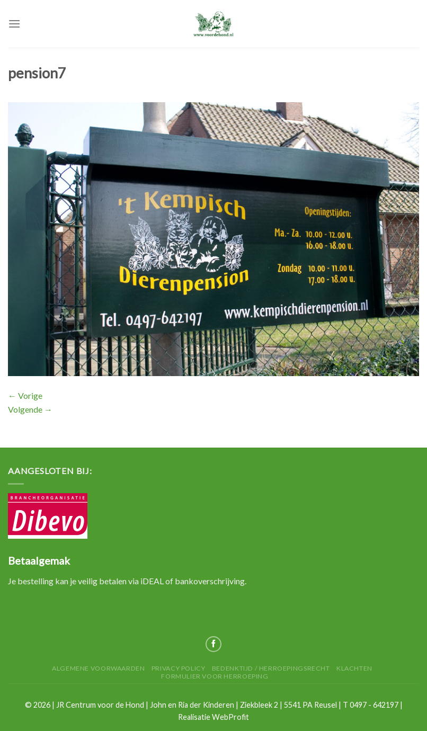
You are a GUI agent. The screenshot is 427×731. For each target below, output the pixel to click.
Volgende (30, 409)
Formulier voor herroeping (214, 676)
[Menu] (14, 24)
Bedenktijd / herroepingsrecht (271, 668)
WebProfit (230, 716)
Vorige (25, 395)
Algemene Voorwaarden (98, 668)
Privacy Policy (179, 668)
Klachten (354, 668)
